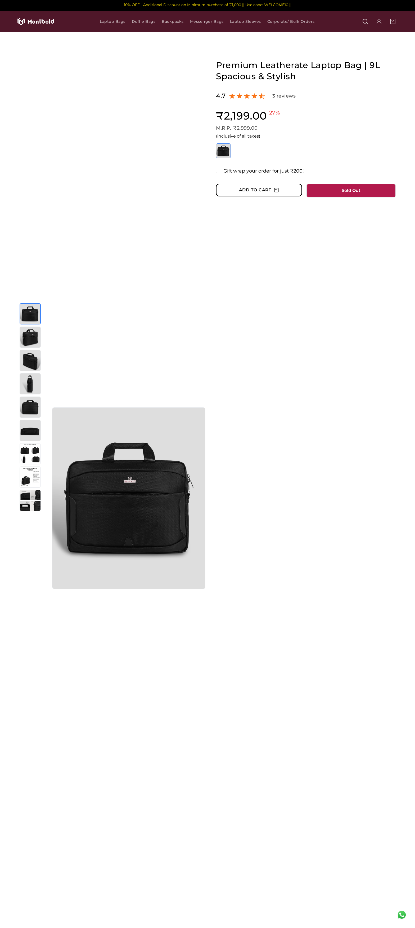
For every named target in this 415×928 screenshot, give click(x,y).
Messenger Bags (207, 21)
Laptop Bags (112, 21)
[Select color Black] (223, 150)
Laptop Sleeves (245, 21)
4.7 (221, 96)
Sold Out (351, 190)
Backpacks (173, 21)
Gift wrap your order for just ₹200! (263, 171)
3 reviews (284, 96)
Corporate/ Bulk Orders (291, 21)
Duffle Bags (144, 21)
